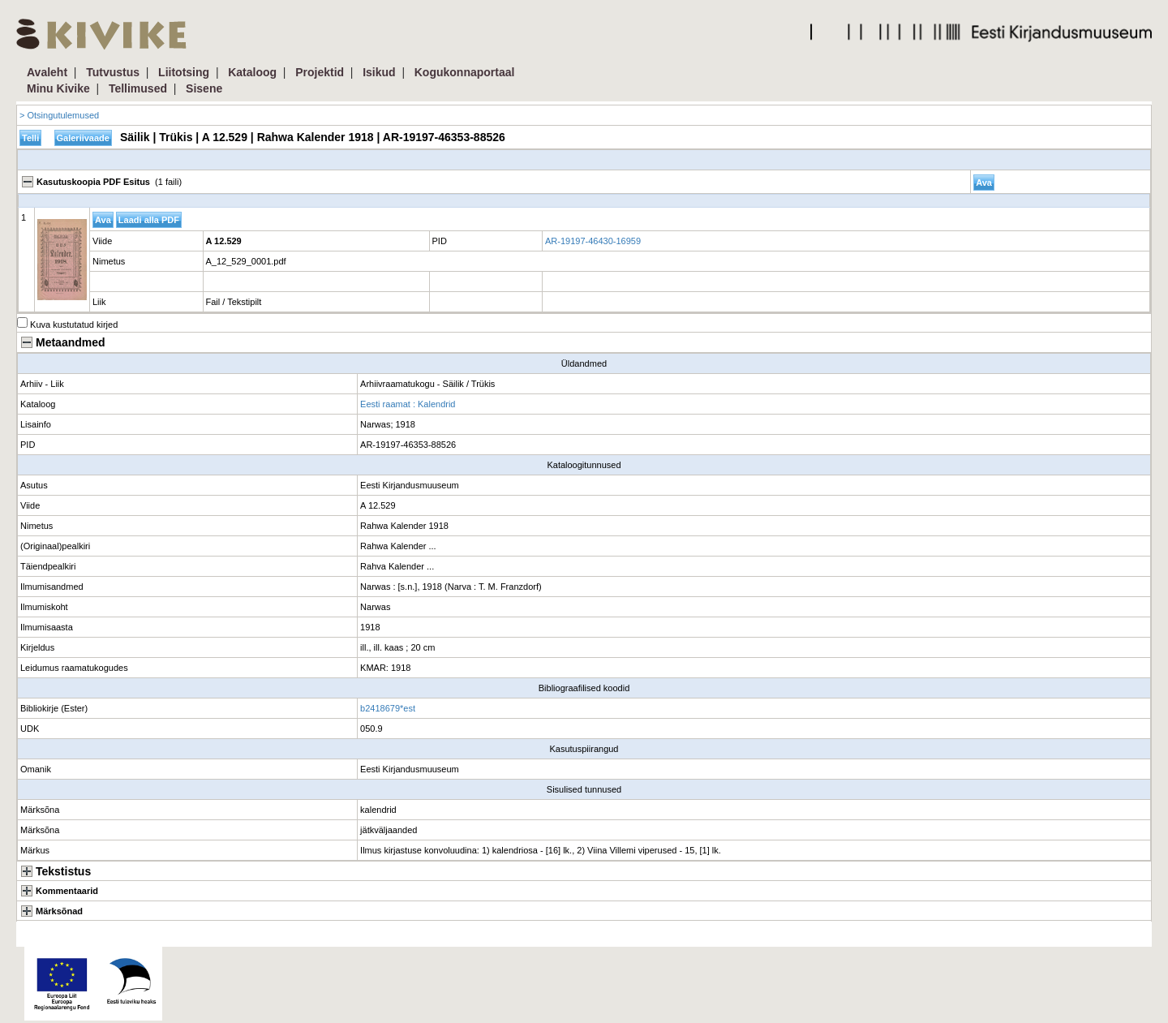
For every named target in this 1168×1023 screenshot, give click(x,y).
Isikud (379, 72)
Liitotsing (183, 72)
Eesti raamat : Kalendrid (407, 404)
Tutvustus (113, 72)
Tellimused (138, 88)
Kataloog (252, 72)
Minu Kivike (58, 88)
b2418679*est (387, 708)
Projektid (319, 72)
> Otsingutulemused (59, 115)
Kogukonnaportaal (464, 72)
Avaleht (47, 72)
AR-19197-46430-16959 (593, 241)
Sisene (204, 88)
